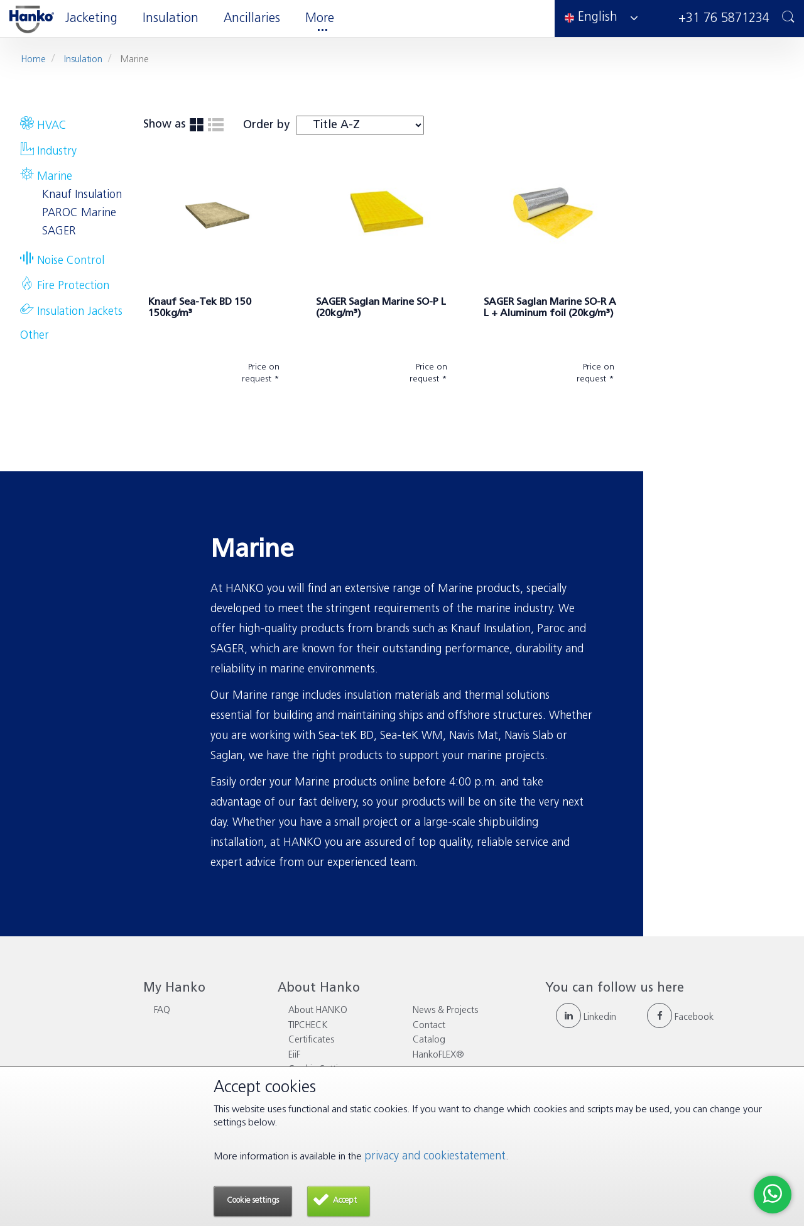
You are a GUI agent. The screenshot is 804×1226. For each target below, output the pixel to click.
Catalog (429, 1040)
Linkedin (586, 1017)
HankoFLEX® (438, 1055)
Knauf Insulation (82, 195)
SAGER (59, 232)
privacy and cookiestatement (435, 1157)
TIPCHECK (308, 1026)
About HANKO (317, 1010)
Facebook (680, 1017)
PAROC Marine (79, 213)
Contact (429, 1026)
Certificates (311, 1040)
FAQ (162, 1010)
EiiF (294, 1055)
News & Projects (445, 1010)
